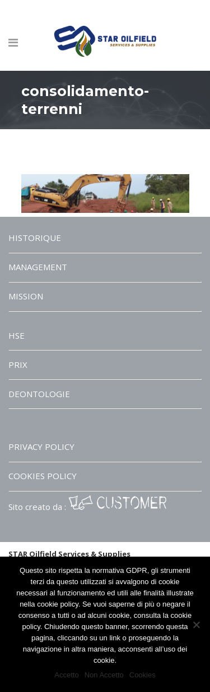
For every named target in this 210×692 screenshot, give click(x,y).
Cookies (142, 675)
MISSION (25, 296)
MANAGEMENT (37, 266)
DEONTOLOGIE (39, 393)
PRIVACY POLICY (41, 446)
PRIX (17, 364)
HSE (16, 335)
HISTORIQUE (34, 237)
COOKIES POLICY (42, 475)
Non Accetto (104, 675)
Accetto (66, 675)
